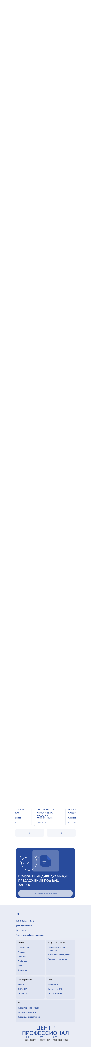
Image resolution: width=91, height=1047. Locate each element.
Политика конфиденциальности (31, 935)
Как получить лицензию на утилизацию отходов (58, 810)
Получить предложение (45, 893)
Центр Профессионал (45, 1030)
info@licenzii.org (25, 925)
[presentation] (29, 833)
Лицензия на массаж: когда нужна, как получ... (27, 810)
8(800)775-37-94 (27, 921)
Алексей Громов (26, 818)
